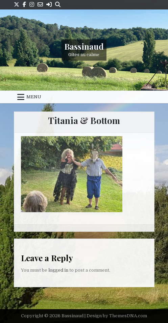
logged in (58, 270)
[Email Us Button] (40, 4)
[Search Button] (58, 4)
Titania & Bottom (84, 120)
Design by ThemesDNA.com (117, 315)
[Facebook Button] (24, 4)
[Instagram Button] (31, 4)
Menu (33, 96)
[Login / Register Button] (49, 4)
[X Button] (16, 4)
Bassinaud (84, 46)
